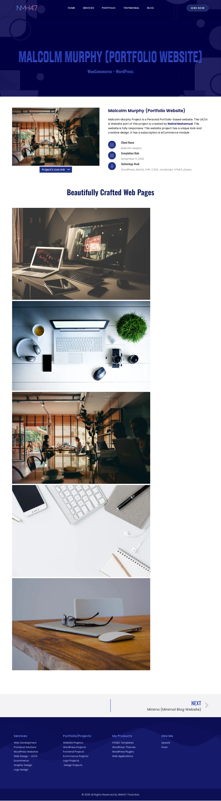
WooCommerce (100, 71)
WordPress (124, 71)
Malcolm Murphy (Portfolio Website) (146, 110)
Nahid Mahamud (180, 124)
